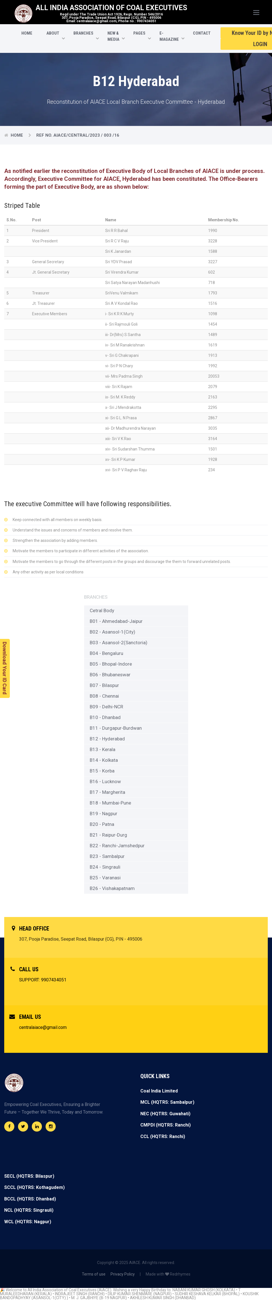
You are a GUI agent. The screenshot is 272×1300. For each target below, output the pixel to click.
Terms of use (93, 1274)
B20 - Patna (102, 824)
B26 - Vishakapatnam (112, 888)
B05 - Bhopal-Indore (111, 664)
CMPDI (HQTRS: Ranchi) (165, 1125)
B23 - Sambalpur (107, 856)
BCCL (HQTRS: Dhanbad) (30, 1199)
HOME (26, 33)
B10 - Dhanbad (105, 717)
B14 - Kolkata (104, 760)
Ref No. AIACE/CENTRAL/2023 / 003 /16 (77, 135)
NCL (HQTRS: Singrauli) (28, 1210)
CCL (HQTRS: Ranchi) (162, 1136)
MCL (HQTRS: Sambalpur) (167, 1102)
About (52, 33)
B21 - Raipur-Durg (108, 835)
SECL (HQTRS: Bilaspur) (29, 1176)
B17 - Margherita (107, 792)
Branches (83, 33)
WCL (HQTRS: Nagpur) (27, 1221)
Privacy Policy (123, 1274)
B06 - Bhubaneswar (110, 674)
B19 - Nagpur (103, 813)
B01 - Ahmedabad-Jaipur (116, 621)
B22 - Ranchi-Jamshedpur (117, 845)
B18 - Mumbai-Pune (110, 803)
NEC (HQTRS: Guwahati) (165, 1113)
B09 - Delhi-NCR (106, 706)
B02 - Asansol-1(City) (112, 632)
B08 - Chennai (104, 696)
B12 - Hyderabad (107, 739)
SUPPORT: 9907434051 (42, 980)
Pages (139, 33)
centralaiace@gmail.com (43, 1027)
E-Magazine (169, 36)
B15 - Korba (102, 771)
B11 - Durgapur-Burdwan (116, 728)
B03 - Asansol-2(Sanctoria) (118, 642)
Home (17, 135)
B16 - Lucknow (105, 781)
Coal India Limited (159, 1091)
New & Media (113, 36)
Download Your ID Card (5, 668)
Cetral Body (102, 610)
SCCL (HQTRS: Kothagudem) (34, 1187)
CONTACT (202, 33)
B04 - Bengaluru (106, 653)
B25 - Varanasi (105, 877)
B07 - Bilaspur (104, 685)
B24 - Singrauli (105, 867)
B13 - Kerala (102, 749)
